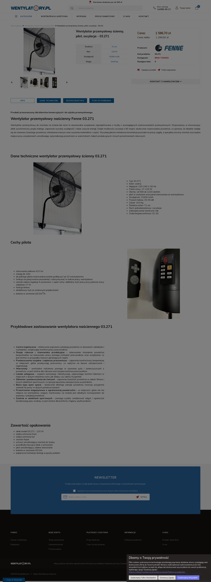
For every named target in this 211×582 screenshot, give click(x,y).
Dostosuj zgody (167, 577)
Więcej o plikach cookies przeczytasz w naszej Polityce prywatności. (157, 572)
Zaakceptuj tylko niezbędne (143, 577)
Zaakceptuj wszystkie (187, 577)
